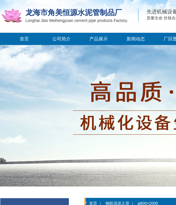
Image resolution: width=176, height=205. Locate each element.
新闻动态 (136, 38)
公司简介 (61, 38)
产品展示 (98, 38)
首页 (24, 38)
